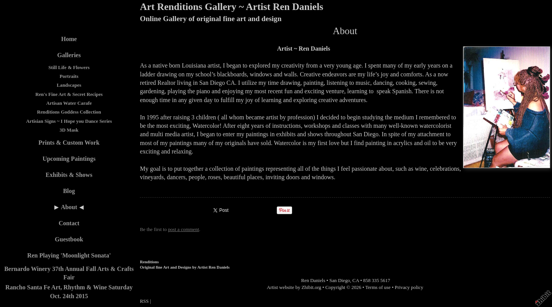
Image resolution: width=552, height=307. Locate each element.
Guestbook (69, 239)
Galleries (68, 55)
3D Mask (68, 130)
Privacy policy (409, 287)
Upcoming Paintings (69, 158)
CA (355, 280)
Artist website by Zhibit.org (294, 287)
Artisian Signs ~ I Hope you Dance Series (69, 121)
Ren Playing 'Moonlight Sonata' (69, 255)
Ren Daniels (313, 280)
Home (69, 39)
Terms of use (378, 287)
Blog (69, 191)
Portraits (68, 76)
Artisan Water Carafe (69, 103)
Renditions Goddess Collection (69, 112)
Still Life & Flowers (69, 67)
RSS (144, 301)
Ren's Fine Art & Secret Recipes (69, 94)
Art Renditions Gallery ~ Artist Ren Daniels (231, 6)
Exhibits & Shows (69, 175)
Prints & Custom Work (68, 142)
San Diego (339, 280)
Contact (69, 223)
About (69, 207)
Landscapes (69, 85)
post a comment (183, 229)
